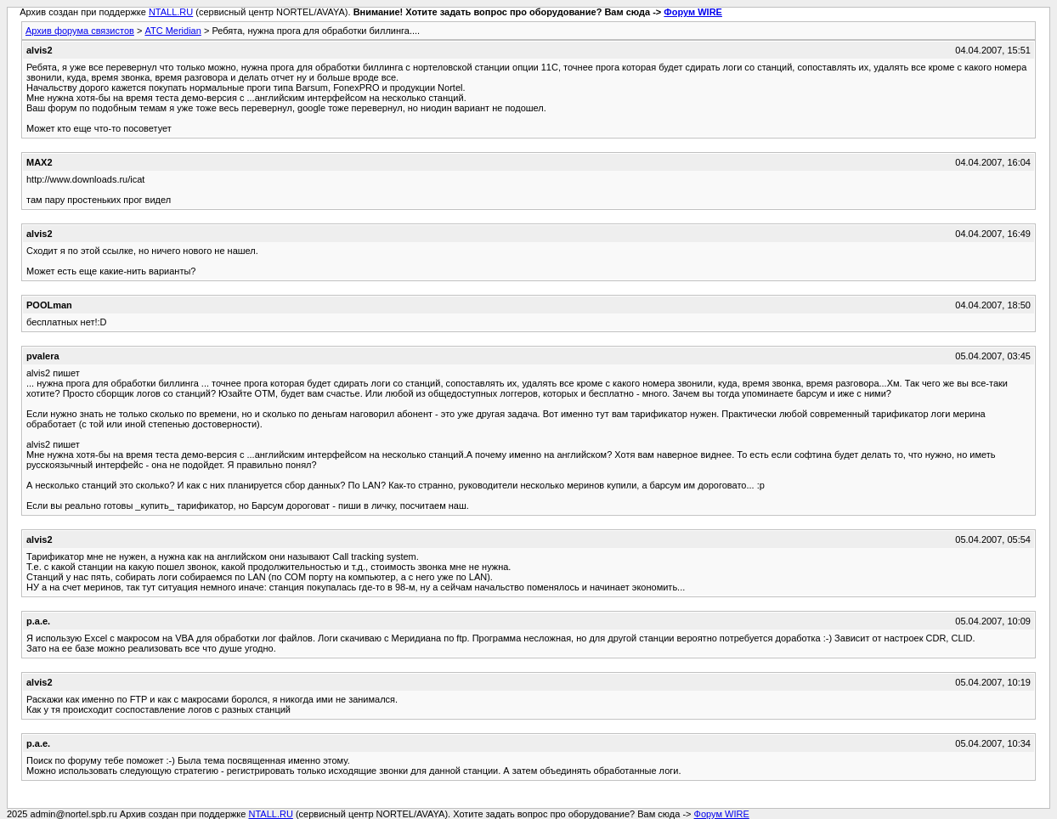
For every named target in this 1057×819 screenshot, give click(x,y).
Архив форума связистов (79, 30)
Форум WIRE (693, 12)
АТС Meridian (172, 30)
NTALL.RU (171, 12)
